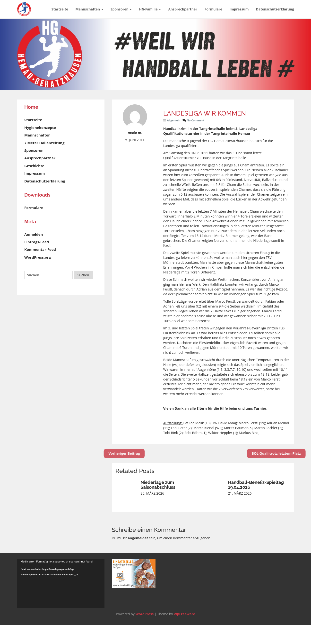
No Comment (196, 120)
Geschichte (34, 165)
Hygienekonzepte (40, 127)
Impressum (239, 9)
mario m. (135, 133)
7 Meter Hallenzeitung (44, 142)
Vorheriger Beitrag (112, 453)
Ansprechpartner (182, 9)
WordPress (144, 614)
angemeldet (138, 538)
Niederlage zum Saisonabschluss (158, 485)
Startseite (60, 9)
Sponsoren (121, 9)
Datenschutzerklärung (275, 9)
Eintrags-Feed (36, 241)
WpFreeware (184, 614)
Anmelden (33, 234)
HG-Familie (150, 9)
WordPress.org (37, 257)
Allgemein (173, 120)
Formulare (213, 9)
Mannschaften (89, 9)
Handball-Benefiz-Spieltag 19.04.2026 (256, 485)
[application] (60, 583)
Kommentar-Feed (40, 249)
